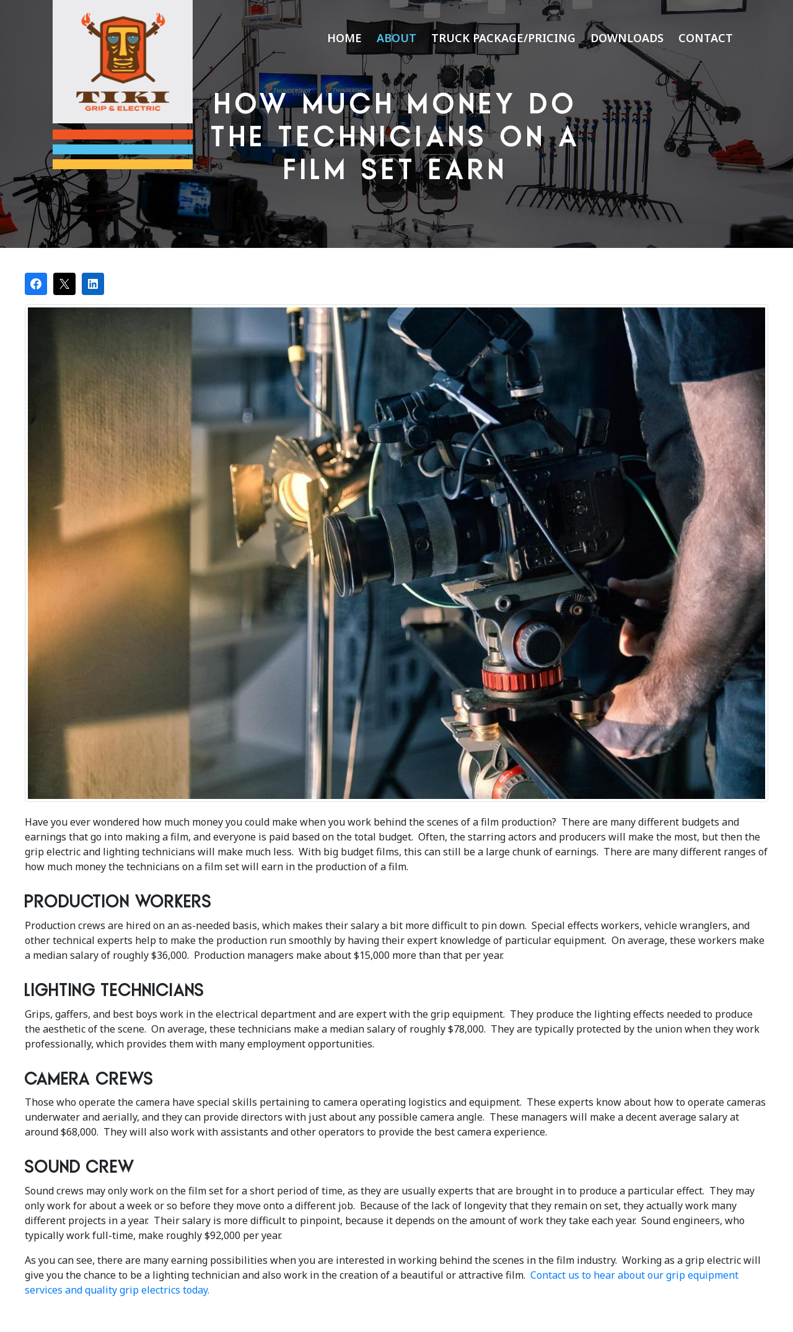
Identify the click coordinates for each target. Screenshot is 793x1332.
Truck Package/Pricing (503, 37)
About (396, 37)
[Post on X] (64, 284)
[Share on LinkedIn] (93, 284)
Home (344, 37)
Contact (705, 37)
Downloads (627, 37)
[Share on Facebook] (36, 284)
